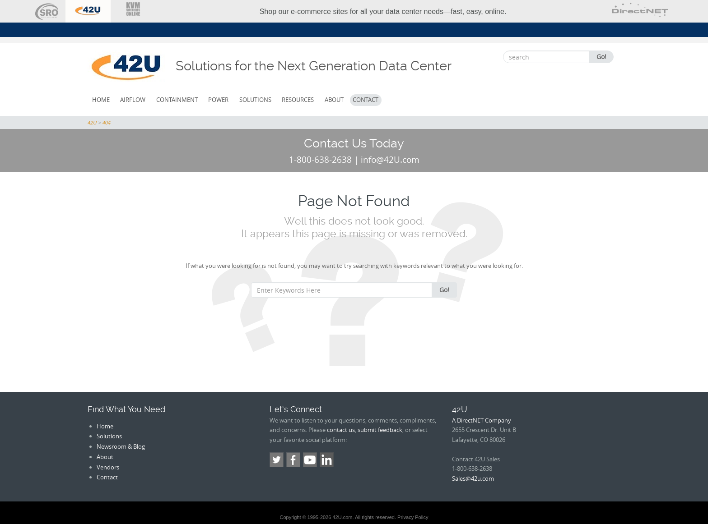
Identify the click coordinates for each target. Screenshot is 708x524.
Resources (298, 100)
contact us (341, 430)
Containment (177, 100)
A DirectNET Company (481, 420)
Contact (365, 100)
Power (218, 100)
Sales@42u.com (473, 478)
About (334, 100)
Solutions (255, 100)
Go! (601, 56)
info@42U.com (390, 159)
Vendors (108, 467)
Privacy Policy (412, 517)
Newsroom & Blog (121, 446)
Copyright (290, 517)
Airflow (132, 100)
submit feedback (380, 430)
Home (101, 100)
